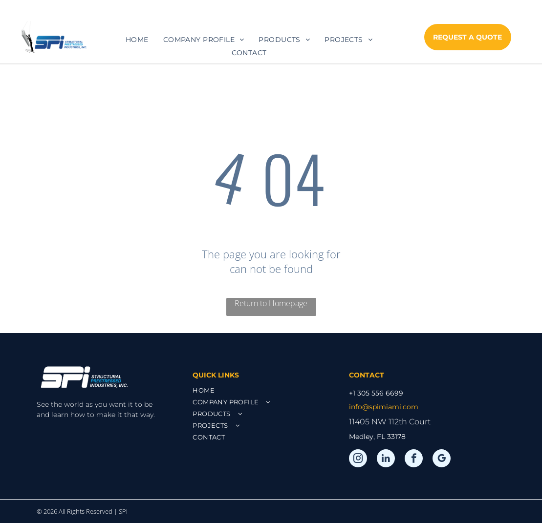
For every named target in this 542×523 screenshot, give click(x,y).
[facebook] (414, 459)
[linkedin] (386, 459)
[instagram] (358, 459)
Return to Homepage (271, 303)
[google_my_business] (442, 459)
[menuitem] (137, 39)
